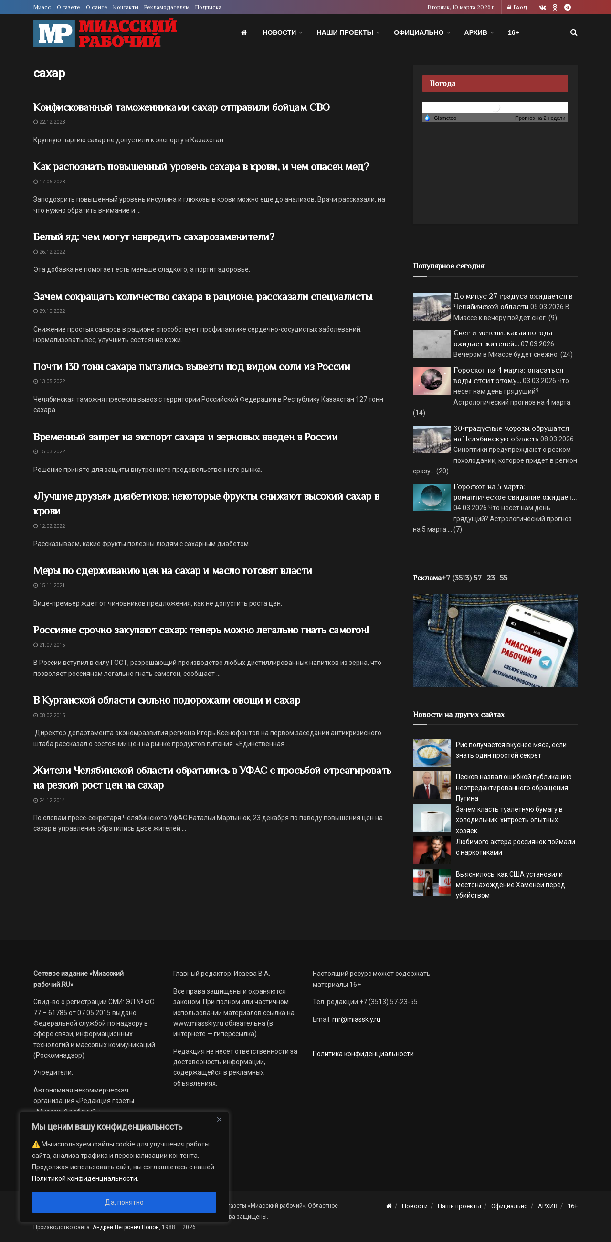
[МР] (495, 639)
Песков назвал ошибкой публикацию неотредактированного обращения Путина (514, 787)
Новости (279, 32)
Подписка (208, 7)
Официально (418, 32)
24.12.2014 (49, 800)
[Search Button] (574, 32)
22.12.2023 (49, 122)
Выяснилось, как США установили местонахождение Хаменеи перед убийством (510, 884)
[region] (124, 1167)
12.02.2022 (49, 526)
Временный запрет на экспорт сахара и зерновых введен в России (185, 437)
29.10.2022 (49, 311)
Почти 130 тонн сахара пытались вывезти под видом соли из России (191, 367)
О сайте (96, 7)
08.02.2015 (49, 715)
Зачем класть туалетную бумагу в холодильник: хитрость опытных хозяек (509, 820)
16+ (513, 32)
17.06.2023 (49, 182)
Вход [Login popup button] (517, 7)
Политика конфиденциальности (363, 1054)
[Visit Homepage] (105, 33)
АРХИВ (475, 32)
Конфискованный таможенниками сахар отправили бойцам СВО (181, 107)
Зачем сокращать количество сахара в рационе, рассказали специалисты (202, 296)
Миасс (42, 7)
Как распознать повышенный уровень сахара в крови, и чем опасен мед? (201, 166)
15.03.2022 (49, 452)
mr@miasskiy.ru (355, 1019)
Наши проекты (344, 32)
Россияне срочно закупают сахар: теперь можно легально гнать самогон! (200, 630)
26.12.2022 (49, 252)
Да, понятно (124, 1202)
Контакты (125, 7)
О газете (68, 7)
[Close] (219, 1119)
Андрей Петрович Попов (126, 1227)
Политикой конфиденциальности (84, 1178)
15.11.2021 (49, 585)
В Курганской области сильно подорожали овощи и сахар (166, 700)
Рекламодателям (167, 7)
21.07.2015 (49, 645)
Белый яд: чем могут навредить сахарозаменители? (153, 237)
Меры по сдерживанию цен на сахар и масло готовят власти (172, 571)
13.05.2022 (49, 381)
